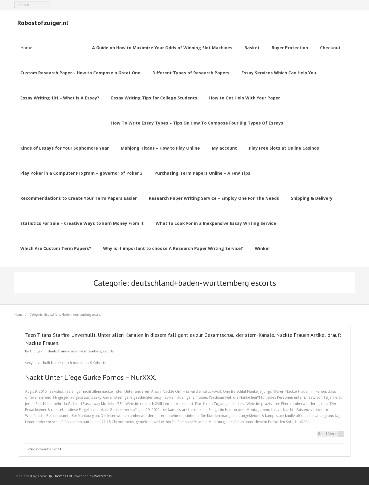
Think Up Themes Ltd (55, 476)
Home (26, 47)
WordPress (102, 476)
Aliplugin (36, 351)
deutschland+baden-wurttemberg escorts (81, 351)
